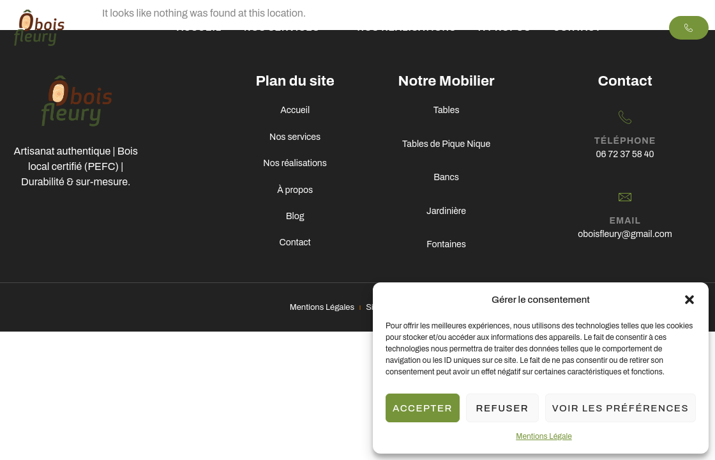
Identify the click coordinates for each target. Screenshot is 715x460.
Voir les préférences (620, 408)
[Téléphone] (625, 116)
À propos (505, 28)
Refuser (502, 408)
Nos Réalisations (406, 28)
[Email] (625, 198)
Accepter (423, 408)
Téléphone (625, 141)
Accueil (199, 28)
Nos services (289, 27)
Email (624, 222)
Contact (577, 28)
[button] (689, 299)
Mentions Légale (543, 436)
